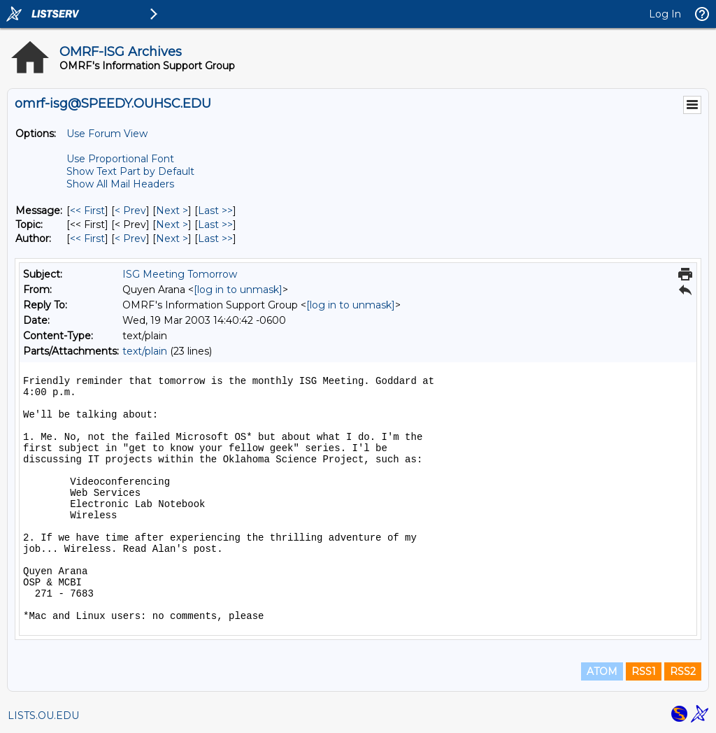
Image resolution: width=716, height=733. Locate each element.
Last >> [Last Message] (215, 210)
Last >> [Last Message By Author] (215, 238)
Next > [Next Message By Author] (172, 238)
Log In (665, 14)
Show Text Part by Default (130, 171)
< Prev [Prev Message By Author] (130, 238)
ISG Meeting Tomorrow (179, 274)
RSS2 (683, 671)
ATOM (602, 671)
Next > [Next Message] (172, 210)
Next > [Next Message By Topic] (172, 224)
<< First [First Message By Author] (87, 238)
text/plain (144, 351)
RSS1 (643, 671)
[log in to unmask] (238, 289)
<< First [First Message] (87, 210)
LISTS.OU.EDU (43, 715)
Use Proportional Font (120, 158)
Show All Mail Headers (120, 184)
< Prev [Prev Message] (130, 210)
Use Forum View (107, 133)
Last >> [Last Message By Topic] (215, 224)
